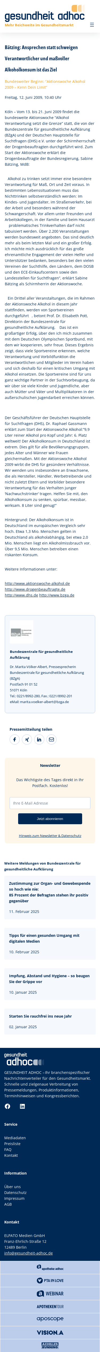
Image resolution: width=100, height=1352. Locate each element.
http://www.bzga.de (56, 595)
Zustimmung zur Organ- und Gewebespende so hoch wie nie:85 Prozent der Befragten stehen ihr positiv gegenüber (49, 892)
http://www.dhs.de (21, 595)
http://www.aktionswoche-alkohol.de (37, 583)
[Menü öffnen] (92, 25)
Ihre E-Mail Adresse (30, 803)
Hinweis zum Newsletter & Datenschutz (50, 835)
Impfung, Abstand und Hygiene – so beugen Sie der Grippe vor (49, 978)
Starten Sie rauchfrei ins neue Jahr (40, 1016)
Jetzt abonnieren (50, 819)
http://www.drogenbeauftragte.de (35, 589)
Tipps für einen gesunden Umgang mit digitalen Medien (44, 938)
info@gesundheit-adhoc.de (28, 1253)
